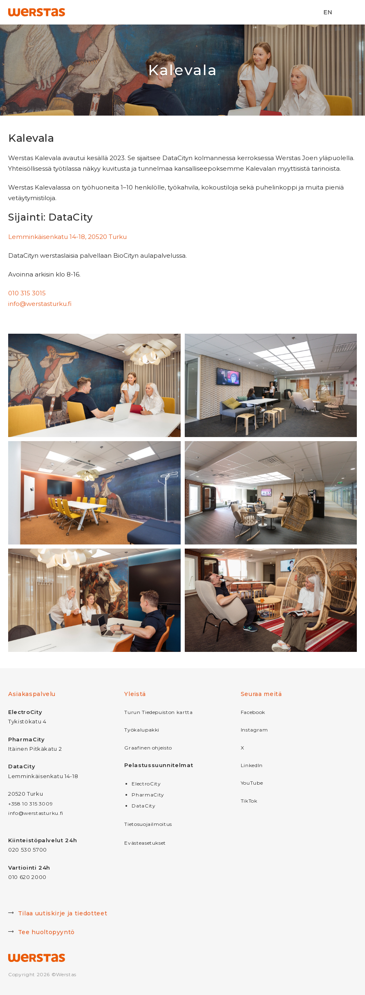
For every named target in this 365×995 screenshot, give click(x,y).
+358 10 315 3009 (30, 804)
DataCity (143, 806)
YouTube (252, 783)
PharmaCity (148, 795)
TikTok (249, 801)
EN (327, 12)
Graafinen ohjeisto (148, 748)
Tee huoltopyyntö (41, 932)
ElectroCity (146, 784)
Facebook (253, 712)
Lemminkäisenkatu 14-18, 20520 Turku (67, 237)
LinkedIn (252, 765)
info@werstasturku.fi (40, 304)
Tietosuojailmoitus (148, 824)
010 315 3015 (27, 293)
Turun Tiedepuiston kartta (158, 712)
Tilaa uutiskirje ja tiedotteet (57, 914)
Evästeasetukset (145, 843)
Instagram (254, 730)
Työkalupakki (141, 730)
